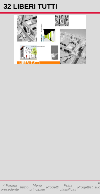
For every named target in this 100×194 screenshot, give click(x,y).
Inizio (24, 187)
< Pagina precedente (10, 187)
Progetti (52, 187)
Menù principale (37, 187)
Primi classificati (68, 187)
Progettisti (85, 187)
